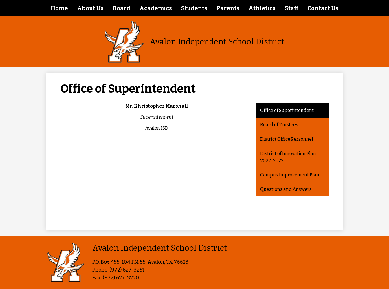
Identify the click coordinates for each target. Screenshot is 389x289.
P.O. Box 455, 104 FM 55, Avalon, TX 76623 (140, 262)
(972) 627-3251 (127, 270)
